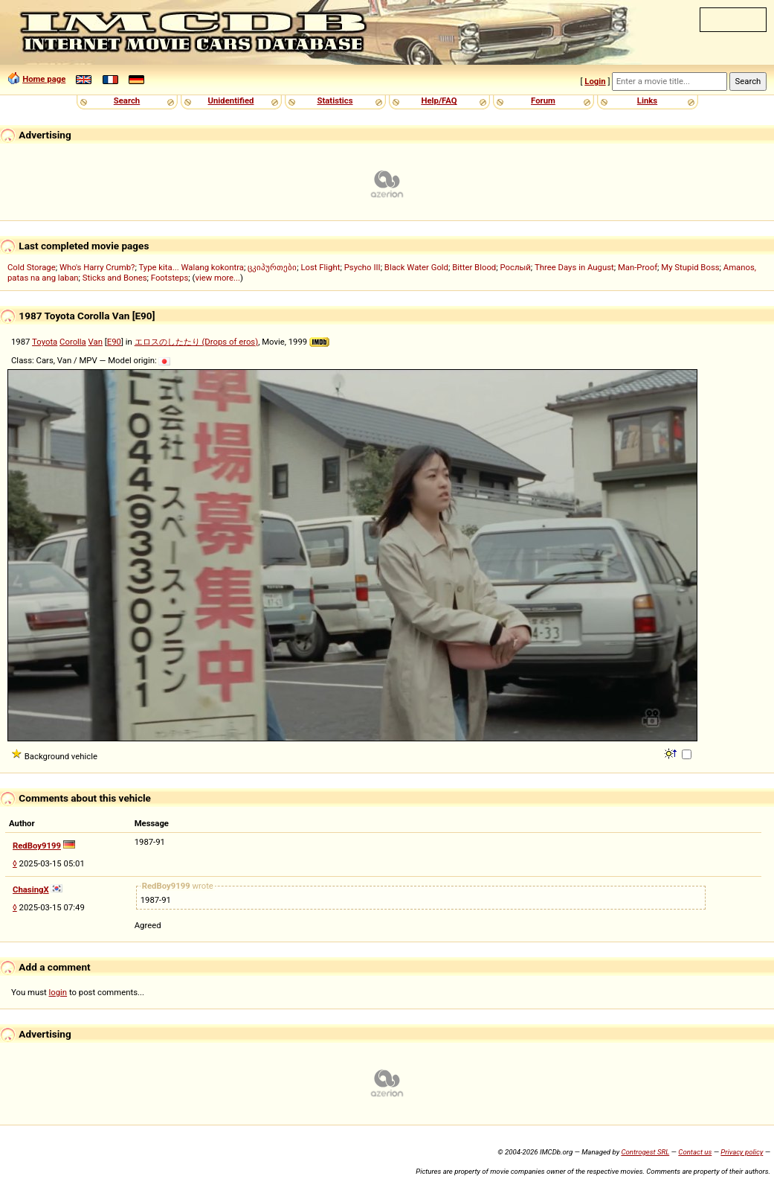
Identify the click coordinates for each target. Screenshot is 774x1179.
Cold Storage (31, 267)
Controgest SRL (645, 1152)
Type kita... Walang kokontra (191, 267)
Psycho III (362, 267)
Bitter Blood (474, 267)
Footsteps (170, 277)
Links (647, 100)
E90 (114, 341)
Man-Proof (637, 267)
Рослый (515, 267)
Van (95, 341)
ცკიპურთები (272, 267)
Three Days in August (574, 267)
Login (594, 81)
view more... (217, 277)
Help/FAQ (439, 100)
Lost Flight (320, 267)
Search (127, 100)
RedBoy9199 (37, 845)
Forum (543, 100)
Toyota (44, 341)
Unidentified (231, 100)
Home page (43, 79)
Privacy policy (741, 1152)
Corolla (72, 341)
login (58, 992)
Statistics (334, 100)
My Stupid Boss (690, 267)
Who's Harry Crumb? (97, 267)
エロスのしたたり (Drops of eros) (197, 341)
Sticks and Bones (115, 277)
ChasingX (31, 889)
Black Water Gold (416, 267)
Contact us (695, 1152)
